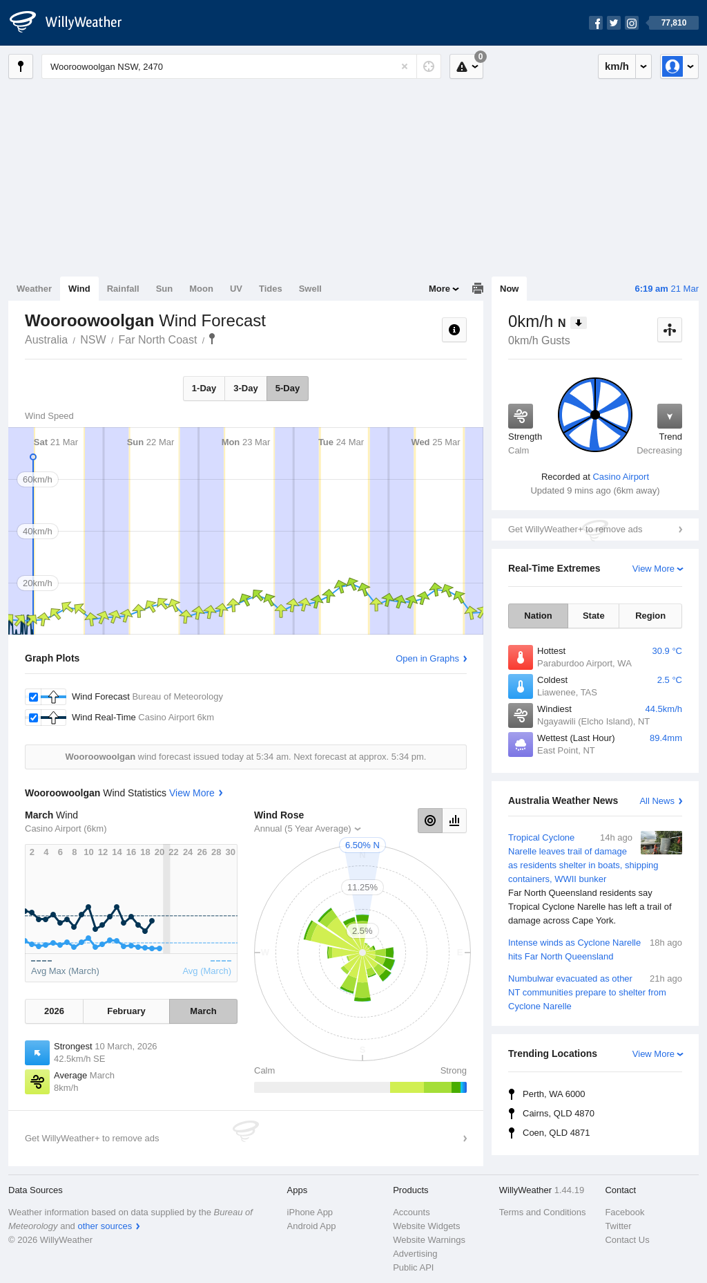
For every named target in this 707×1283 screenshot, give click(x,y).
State (594, 615)
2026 (54, 1011)
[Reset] (404, 66)
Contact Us (627, 1240)
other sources (104, 1226)
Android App (311, 1226)
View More (653, 568)
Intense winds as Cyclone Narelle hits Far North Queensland (595, 949)
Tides (270, 288)
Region (650, 615)
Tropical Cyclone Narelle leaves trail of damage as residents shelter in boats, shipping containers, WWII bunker (595, 879)
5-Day (287, 388)
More (439, 288)
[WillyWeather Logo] (73, 22)
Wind (79, 288)
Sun (164, 288)
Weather (34, 288)
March (203, 1011)
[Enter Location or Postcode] (241, 66)
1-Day (204, 388)
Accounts (411, 1212)
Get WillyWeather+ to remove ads (575, 529)
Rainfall (123, 288)
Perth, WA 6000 (554, 1094)
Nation (538, 615)
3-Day (245, 388)
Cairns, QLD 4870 (558, 1113)
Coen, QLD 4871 (556, 1132)
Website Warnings (429, 1240)
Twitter (618, 1226)
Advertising (415, 1253)
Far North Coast (158, 340)
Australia (46, 340)
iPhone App (310, 1212)
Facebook (624, 1212)
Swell (310, 288)
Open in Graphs (427, 658)
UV (236, 288)
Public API (413, 1267)
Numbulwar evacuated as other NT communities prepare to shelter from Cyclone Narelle (595, 991)
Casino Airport (620, 476)
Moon (201, 288)
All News (657, 801)
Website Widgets (426, 1226)
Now (509, 288)
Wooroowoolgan (212, 338)
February (126, 1011)
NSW (93, 340)
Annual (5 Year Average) (302, 828)
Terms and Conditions (542, 1212)
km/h (617, 66)
